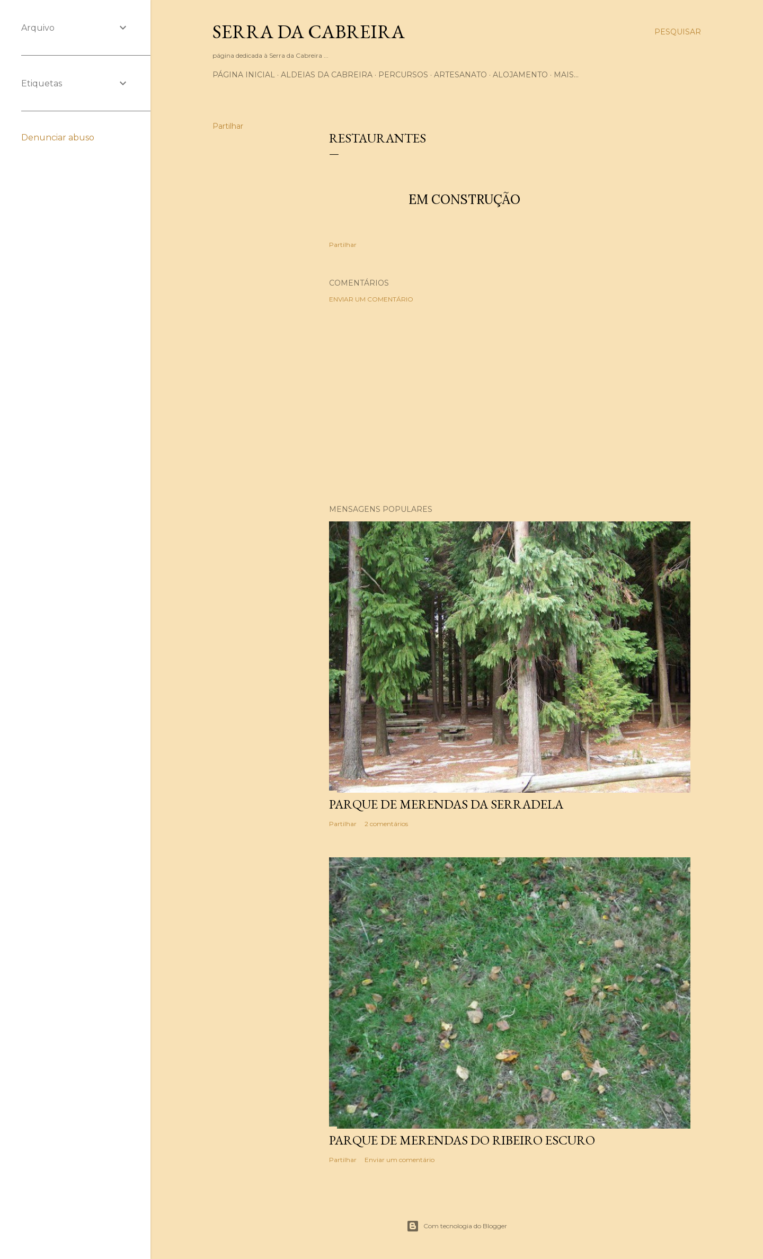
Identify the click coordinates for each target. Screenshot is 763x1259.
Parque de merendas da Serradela (446, 804)
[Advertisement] (509, 404)
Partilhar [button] (227, 126)
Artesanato (460, 74)
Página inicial (243, 74)
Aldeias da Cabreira (326, 74)
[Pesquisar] (677, 32)
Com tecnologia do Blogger (456, 1226)
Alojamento (520, 74)
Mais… (566, 74)
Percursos (403, 74)
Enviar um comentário (371, 299)
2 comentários (386, 824)
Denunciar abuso (57, 137)
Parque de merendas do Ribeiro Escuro (462, 1140)
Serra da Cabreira (308, 31)
